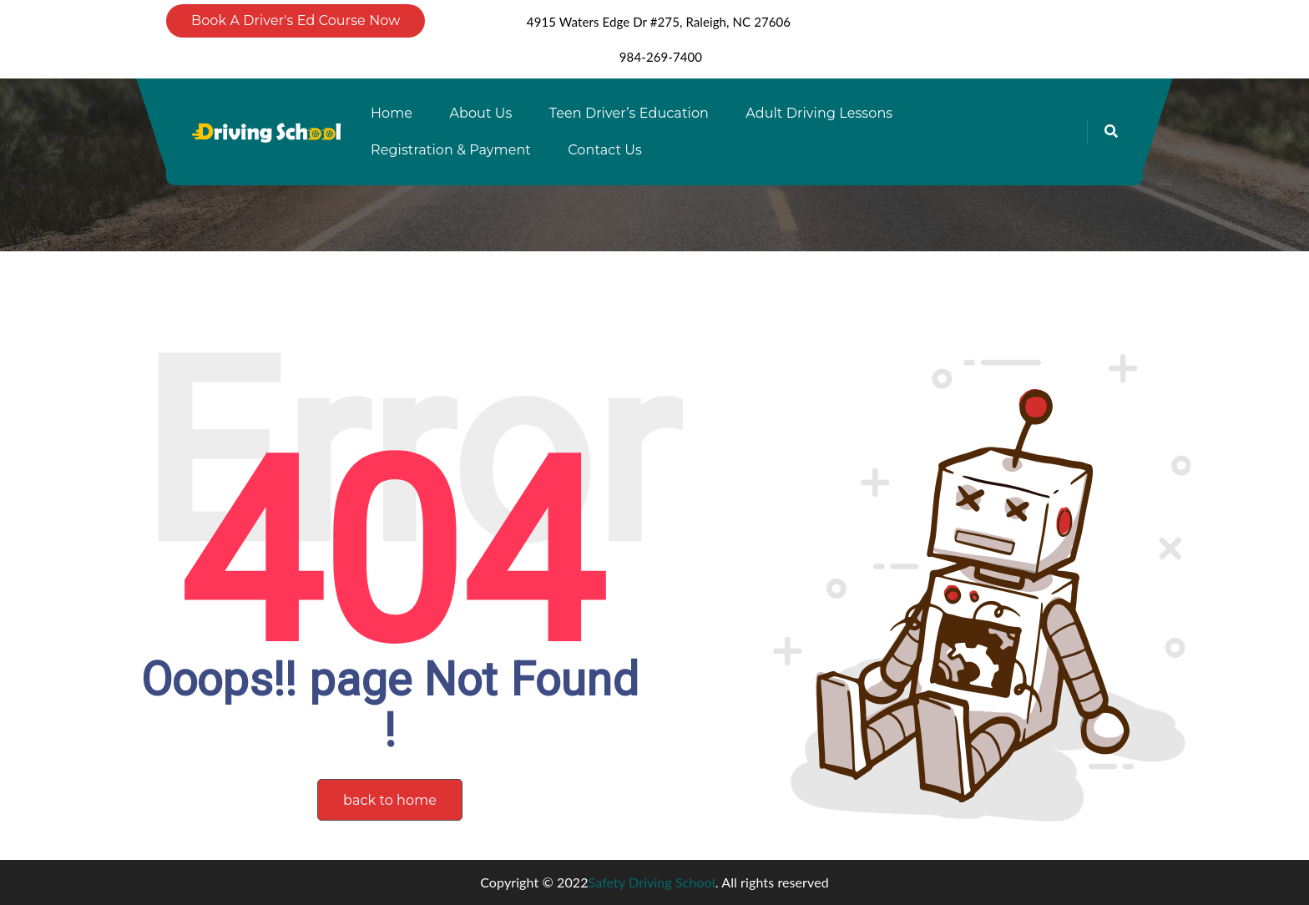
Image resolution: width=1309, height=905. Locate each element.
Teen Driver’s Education (629, 113)
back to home (390, 800)
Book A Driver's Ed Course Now (295, 20)
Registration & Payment (451, 150)
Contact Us (605, 150)
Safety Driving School (652, 882)
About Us (480, 113)
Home (391, 113)
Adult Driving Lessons (818, 113)
